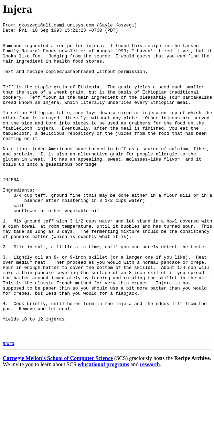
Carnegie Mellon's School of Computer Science (58, 420)
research (150, 426)
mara (8, 405)
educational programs (103, 426)
